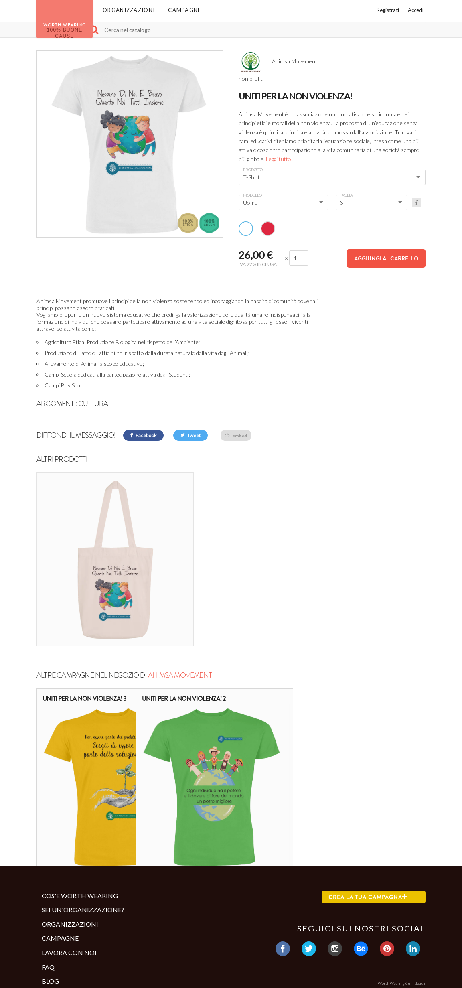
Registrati (388, 10)
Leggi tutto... (280, 159)
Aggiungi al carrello (386, 258)
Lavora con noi (69, 880)
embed (236, 435)
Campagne (184, 10)
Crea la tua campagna (367, 824)
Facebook (143, 435)
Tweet (190, 435)
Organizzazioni (129, 10)
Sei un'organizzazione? (83, 837)
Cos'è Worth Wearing (80, 823)
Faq (48, 894)
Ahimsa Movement (180, 603)
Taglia (346, 195)
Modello (252, 195)
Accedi (416, 10)
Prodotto (253, 169)
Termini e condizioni (74, 930)
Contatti (56, 943)
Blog (50, 909)
